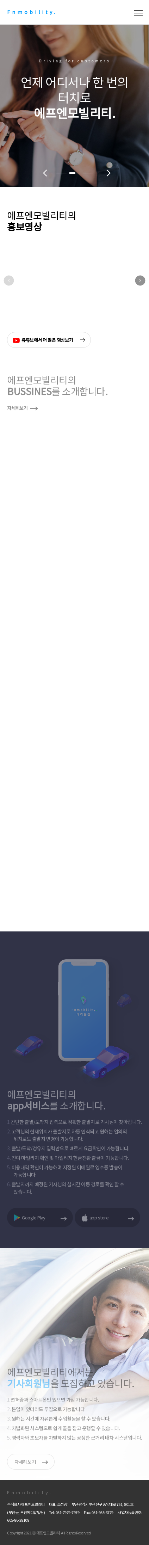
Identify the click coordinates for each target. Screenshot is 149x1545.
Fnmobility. (32, 12)
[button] (45, 173)
